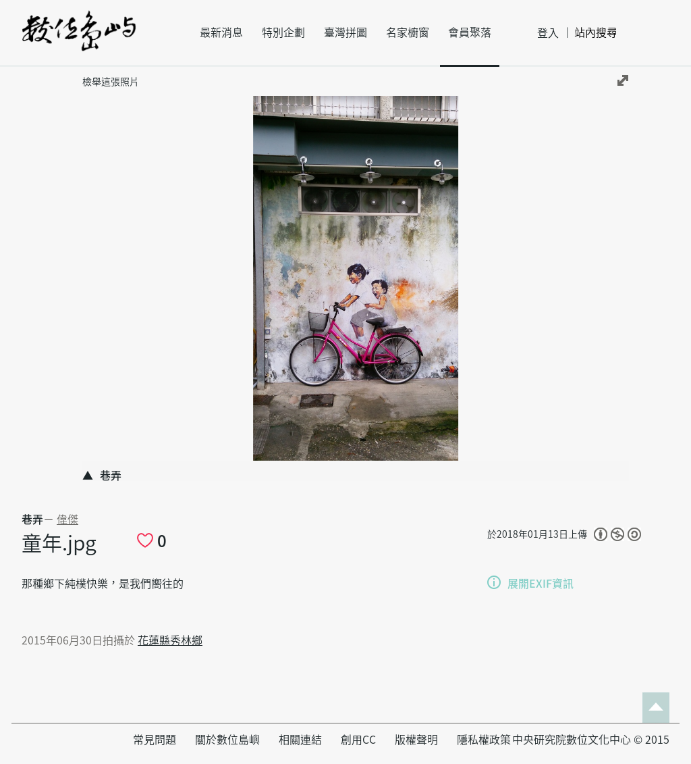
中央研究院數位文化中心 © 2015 (590, 739)
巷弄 (32, 519)
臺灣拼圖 (345, 32)
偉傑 (67, 519)
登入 (548, 33)
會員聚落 (469, 32)
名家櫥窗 (407, 32)
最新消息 (221, 32)
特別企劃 (283, 32)
